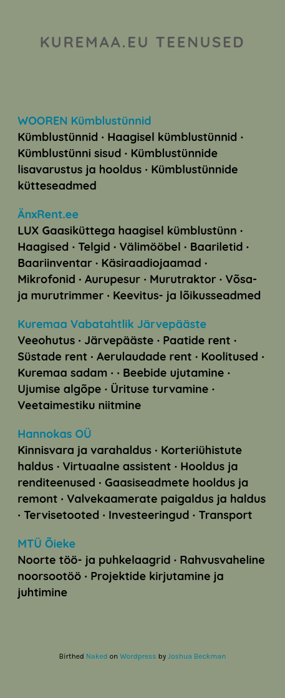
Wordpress (138, 656)
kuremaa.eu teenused (142, 41)
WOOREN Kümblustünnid (84, 121)
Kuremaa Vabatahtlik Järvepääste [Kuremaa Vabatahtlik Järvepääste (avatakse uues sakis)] (111, 324)
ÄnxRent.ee (48, 214)
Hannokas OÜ (54, 434)
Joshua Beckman (197, 656)
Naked (97, 656)
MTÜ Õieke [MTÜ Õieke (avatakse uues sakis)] (46, 543)
